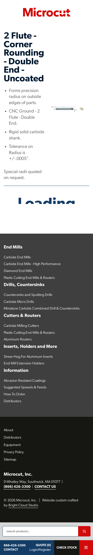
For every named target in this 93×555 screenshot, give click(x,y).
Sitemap (10, 460)
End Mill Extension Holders (24, 363)
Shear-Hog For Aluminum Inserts (28, 357)
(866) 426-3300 (17, 487)
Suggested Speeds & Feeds (25, 387)
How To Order (14, 394)
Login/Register (40, 550)
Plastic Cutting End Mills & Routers (29, 278)
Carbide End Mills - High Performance (32, 264)
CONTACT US (45, 487)
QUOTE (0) (43, 545)
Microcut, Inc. (18, 474)
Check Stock (67, 547)
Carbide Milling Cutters (21, 326)
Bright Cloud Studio (23, 505)
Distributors (12, 401)
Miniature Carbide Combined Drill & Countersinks (42, 309)
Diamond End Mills (18, 271)
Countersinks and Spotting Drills (28, 295)
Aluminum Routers (18, 339)
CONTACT (11, 549)
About (8, 430)
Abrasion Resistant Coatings (25, 381)
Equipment (12, 445)
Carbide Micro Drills (19, 302)
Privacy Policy (14, 452)
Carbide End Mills (17, 257)
